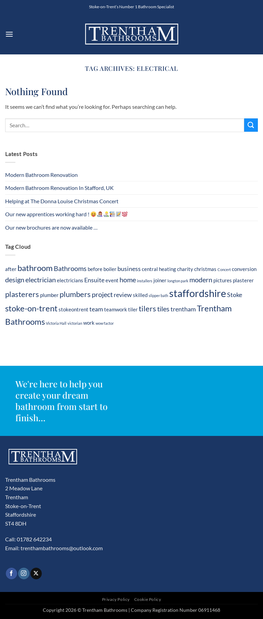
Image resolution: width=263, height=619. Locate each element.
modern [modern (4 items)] (200, 279)
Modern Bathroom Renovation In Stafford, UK (59, 187)
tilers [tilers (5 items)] (147, 308)
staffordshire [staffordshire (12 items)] (197, 293)
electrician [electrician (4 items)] (40, 279)
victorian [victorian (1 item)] (74, 323)
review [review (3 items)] (123, 294)
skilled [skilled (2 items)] (140, 295)
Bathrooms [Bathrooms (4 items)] (70, 268)
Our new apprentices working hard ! (66, 214)
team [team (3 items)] (96, 309)
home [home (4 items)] (128, 279)
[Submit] (251, 125)
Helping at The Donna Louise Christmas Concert (61, 201)
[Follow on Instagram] (23, 573)
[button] (9, 34)
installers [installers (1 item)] (144, 281)
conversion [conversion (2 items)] (244, 269)
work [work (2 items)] (89, 323)
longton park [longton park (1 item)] (177, 281)
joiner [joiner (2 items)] (159, 280)
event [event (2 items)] (111, 280)
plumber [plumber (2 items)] (49, 295)
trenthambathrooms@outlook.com (62, 548)
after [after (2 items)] (10, 269)
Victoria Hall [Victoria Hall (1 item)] (56, 323)
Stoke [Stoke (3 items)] (234, 294)
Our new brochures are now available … (51, 227)
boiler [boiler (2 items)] (109, 269)
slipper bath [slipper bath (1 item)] (158, 295)
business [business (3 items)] (129, 268)
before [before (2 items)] (95, 269)
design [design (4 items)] (14, 279)
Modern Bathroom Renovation (41, 174)
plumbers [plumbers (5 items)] (75, 294)
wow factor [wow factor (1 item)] (105, 323)
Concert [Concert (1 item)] (224, 269)
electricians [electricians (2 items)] (70, 280)
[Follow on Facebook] (11, 573)
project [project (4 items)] (102, 294)
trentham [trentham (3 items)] (183, 309)
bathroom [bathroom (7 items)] (35, 268)
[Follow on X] (36, 573)
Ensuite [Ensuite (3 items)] (94, 280)
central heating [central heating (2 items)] (159, 269)
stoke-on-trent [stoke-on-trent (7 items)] (31, 308)
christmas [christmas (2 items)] (205, 269)
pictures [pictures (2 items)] (222, 280)
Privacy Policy (116, 599)
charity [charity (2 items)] (185, 269)
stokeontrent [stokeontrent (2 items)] (73, 309)
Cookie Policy (147, 599)
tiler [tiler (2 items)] (133, 309)
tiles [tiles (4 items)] (163, 309)
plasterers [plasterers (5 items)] (22, 294)
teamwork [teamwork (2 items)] (115, 309)
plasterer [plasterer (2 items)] (243, 280)
